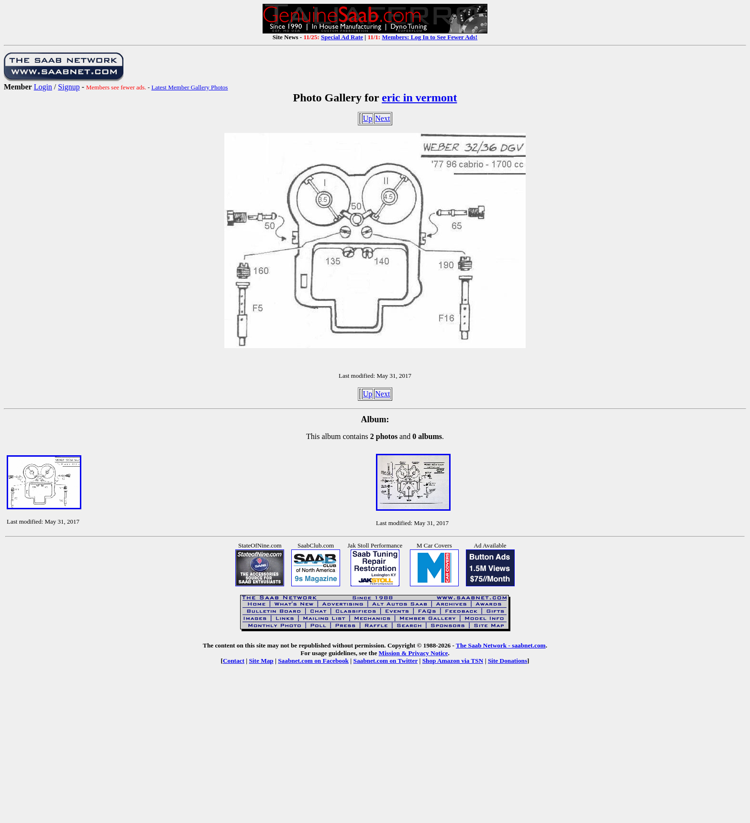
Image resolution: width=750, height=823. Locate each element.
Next (382, 118)
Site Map (261, 660)
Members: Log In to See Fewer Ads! (429, 37)
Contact (233, 660)
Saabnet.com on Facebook (313, 660)
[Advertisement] (375, 751)
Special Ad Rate (342, 37)
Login (43, 87)
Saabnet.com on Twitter (385, 660)
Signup (68, 87)
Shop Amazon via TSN (453, 660)
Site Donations (507, 660)
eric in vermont (419, 97)
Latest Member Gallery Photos (189, 87)
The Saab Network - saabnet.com (501, 645)
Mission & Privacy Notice (413, 653)
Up (368, 118)
